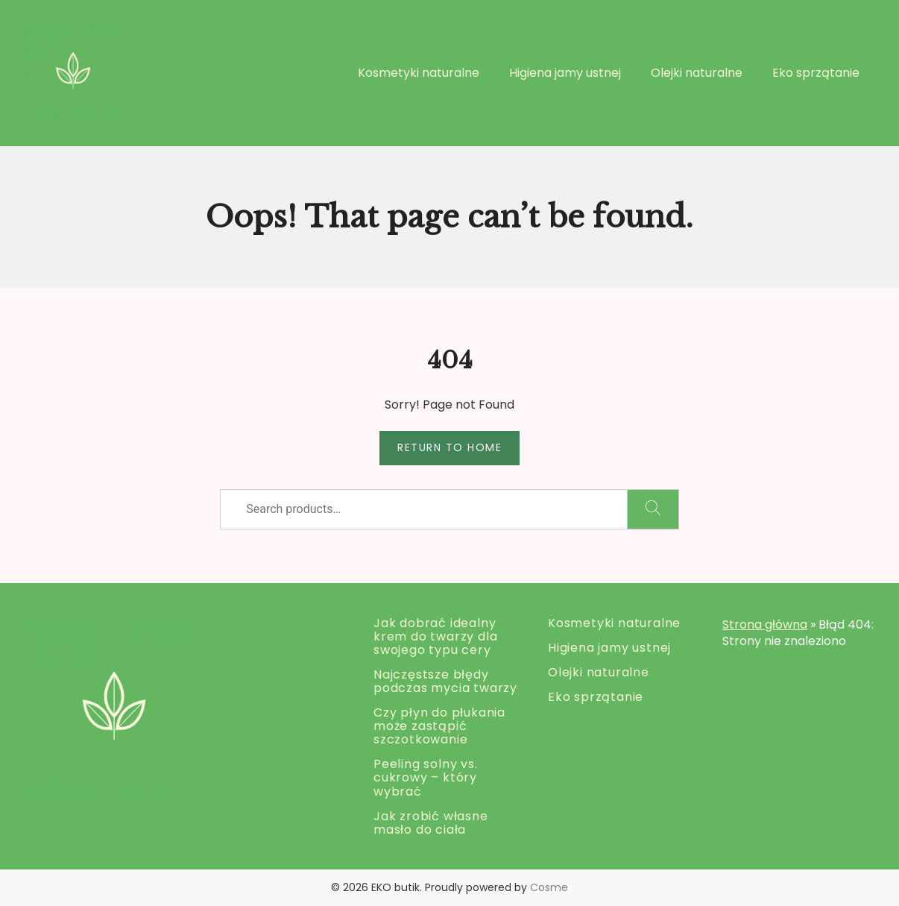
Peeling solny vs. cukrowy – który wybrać (425, 777)
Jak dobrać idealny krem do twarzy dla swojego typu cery (435, 636)
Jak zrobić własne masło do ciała (430, 823)
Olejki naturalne (696, 72)
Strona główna (764, 624)
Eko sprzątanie (815, 72)
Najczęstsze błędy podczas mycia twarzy (445, 681)
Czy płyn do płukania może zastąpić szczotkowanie (439, 726)
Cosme (549, 887)
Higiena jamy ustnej (565, 72)
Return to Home (449, 447)
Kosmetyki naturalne (418, 72)
